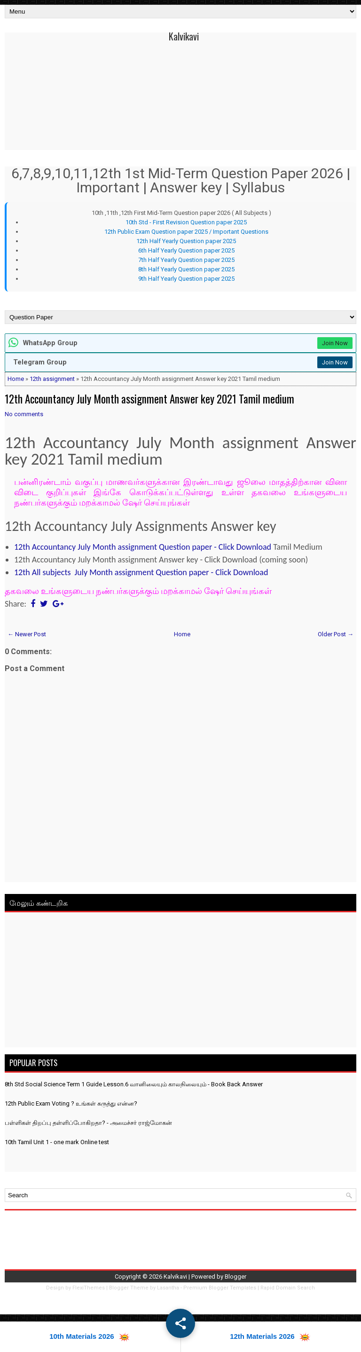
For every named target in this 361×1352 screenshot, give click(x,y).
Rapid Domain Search (287, 1288)
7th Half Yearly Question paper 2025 (186, 259)
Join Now (335, 343)
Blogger (235, 1276)
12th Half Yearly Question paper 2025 (186, 241)
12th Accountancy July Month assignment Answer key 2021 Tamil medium (149, 398)
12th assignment (52, 378)
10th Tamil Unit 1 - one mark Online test (57, 1142)
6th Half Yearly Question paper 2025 (186, 250)
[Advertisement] (180, 981)
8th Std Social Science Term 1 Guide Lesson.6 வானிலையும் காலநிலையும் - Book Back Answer (134, 1084)
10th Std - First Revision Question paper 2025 (186, 222)
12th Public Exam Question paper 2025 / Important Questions (186, 231)
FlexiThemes (88, 1288)
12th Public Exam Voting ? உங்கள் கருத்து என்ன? (71, 1103)
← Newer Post (27, 634)
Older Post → (335, 634)
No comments (24, 414)
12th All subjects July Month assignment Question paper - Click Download (141, 572)
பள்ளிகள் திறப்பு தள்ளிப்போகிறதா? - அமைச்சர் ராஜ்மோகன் (88, 1122)
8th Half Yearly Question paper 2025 (186, 269)
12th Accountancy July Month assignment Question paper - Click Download (142, 547)
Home (16, 378)
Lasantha (168, 1288)
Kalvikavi (184, 36)
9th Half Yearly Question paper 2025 (186, 278)
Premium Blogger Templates (219, 1288)
